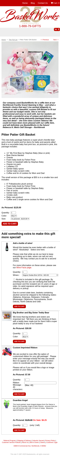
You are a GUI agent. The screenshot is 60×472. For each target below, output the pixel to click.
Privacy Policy (50, 440)
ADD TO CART (10, 224)
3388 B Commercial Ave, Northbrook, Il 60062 (30, 446)
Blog (33, 3)
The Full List (13, 40)
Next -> (55, 40)
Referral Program (10, 440)
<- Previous (45, 40)
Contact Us (43, 3)
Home (25, 3)
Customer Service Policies (11, 442)
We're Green (34, 442)
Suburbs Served (38, 440)
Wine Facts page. (24, 267)
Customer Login (52, 442)
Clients (42, 442)
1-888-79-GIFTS (30, 26)
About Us (25, 442)
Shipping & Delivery (24, 440)
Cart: (55, 3)
